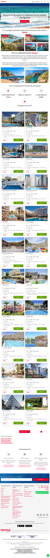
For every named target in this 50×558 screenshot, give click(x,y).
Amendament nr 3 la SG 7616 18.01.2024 (25, 550)
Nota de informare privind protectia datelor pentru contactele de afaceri (5, 500)
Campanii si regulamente (16, 502)
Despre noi (3, 488)
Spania (34, 53)
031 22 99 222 (44, 488)
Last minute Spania (6, 438)
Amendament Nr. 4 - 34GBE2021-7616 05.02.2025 (24, 551)
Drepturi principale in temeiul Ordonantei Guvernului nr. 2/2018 (17, 507)
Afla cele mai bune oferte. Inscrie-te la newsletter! (11, 477)
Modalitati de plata (15, 499)
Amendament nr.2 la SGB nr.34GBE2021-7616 (24, 549)
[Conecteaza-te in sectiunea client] (45, 1)
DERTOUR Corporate (5, 505)
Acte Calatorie (26, 494)
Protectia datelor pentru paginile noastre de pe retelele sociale (16, 513)
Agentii (2, 489)
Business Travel (15, 510)
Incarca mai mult (24, 431)
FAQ (25, 489)
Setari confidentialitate (16, 515)
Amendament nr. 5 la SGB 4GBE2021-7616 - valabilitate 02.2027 (25, 552)
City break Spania (6, 441)
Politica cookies (15, 498)
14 (45, 431)
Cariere (2, 494)
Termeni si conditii (15, 501)
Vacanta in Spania (6, 440)
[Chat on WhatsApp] (48, 555)
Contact (2, 491)
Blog (2, 492)
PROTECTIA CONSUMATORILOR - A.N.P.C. (16, 490)
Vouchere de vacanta (28, 491)
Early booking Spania (6, 443)
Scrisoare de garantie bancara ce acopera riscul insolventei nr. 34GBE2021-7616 (24, 548)
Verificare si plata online (28, 496)
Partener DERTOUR (4, 507)
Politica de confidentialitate (17, 493)
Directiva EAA (14, 517)
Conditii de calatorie (27, 492)
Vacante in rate (15, 504)
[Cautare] (41, 1)
